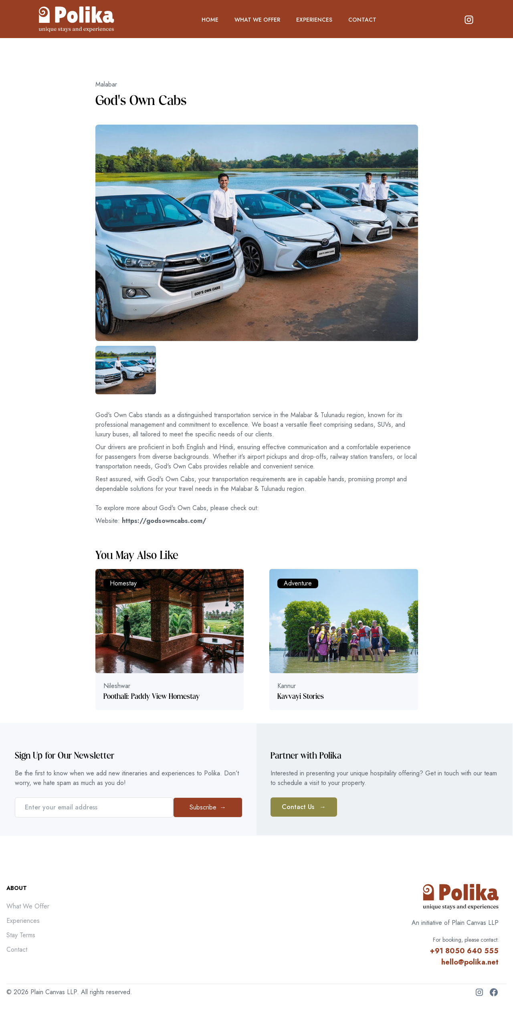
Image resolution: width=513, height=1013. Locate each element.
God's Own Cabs (140, 101)
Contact (16, 949)
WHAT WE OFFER (257, 20)
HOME (210, 20)
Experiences (23, 920)
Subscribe (208, 807)
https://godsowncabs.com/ (164, 520)
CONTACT (362, 20)
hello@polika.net (470, 962)
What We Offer (27, 906)
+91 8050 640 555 (464, 951)
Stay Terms (20, 935)
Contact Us (304, 806)
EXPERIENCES (314, 20)
